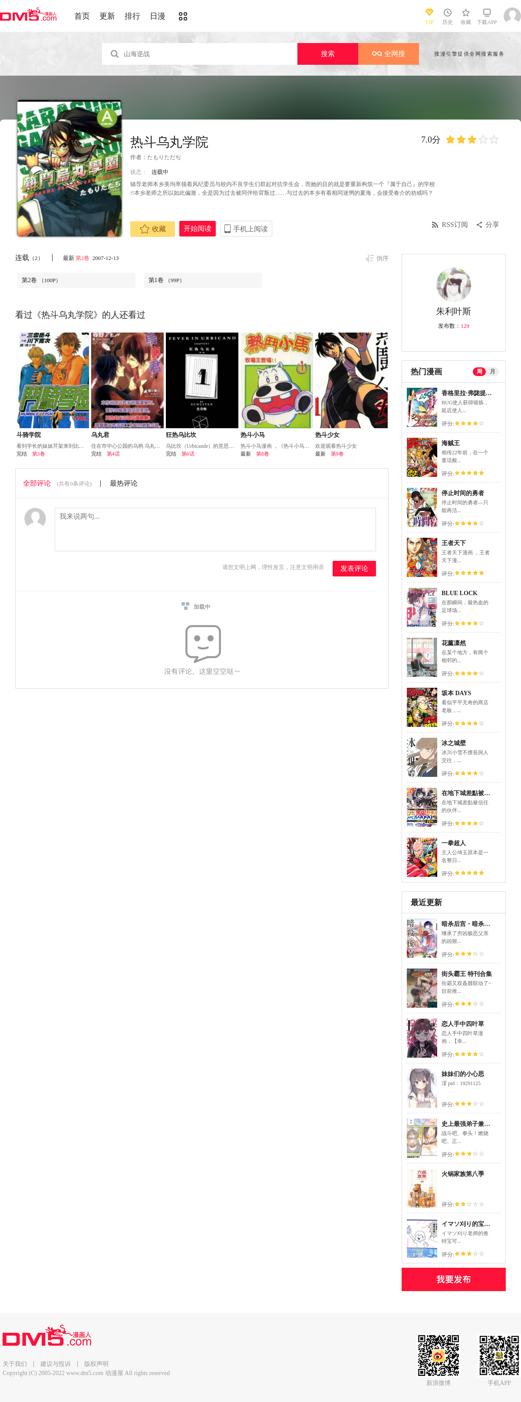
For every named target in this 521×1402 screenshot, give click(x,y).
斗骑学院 (28, 435)
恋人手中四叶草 (463, 1024)
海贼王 (451, 443)
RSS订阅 (455, 224)
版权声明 (96, 1364)
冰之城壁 (454, 743)
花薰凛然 (454, 643)
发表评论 (354, 568)
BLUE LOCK (460, 593)
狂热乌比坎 (181, 435)
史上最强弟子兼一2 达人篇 (477, 1124)
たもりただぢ (164, 157)
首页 (82, 16)
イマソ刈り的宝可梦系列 (475, 1224)
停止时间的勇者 (463, 493)
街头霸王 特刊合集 (467, 974)
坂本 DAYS (456, 693)
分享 (492, 224)
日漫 (157, 16)
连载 (29, 257)
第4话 (113, 454)
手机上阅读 (250, 229)
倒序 (382, 258)
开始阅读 (197, 228)
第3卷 (38, 454)
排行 (132, 16)
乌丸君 (100, 435)
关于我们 (15, 1364)
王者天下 (454, 543)
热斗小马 (253, 435)
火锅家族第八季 (463, 1174)
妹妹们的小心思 (463, 1074)
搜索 (328, 53)
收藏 (153, 229)
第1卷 (166, 280)
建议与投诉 (55, 1364)
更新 (107, 16)
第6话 (188, 454)
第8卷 (262, 454)
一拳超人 (454, 843)
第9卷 (337, 454)
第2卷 (83, 258)
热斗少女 (327, 435)
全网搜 (388, 53)
